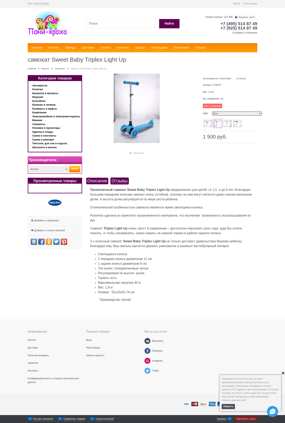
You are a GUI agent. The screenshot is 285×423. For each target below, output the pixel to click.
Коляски (37, 89)
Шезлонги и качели (44, 147)
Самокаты (38, 124)
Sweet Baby (225, 78)
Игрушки (37, 96)
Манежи (37, 120)
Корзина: (246, 17)
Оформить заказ (246, 418)
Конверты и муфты (44, 108)
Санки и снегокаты (44, 135)
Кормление (39, 112)
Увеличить (138, 153)
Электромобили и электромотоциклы (56, 116)
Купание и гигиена (44, 104)
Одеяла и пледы (42, 131)
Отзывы (120, 181)
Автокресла (39, 85)
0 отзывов (241, 78)
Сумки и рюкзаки (43, 139)
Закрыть (228, 406)
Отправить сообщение (244, 32)
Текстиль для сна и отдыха (49, 143)
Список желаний (105, 418)
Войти (236, 3)
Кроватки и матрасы (45, 93)
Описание (97, 181)
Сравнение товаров (74, 418)
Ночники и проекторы (46, 127)
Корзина (221, 418)
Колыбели (38, 100)
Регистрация (250, 3)
